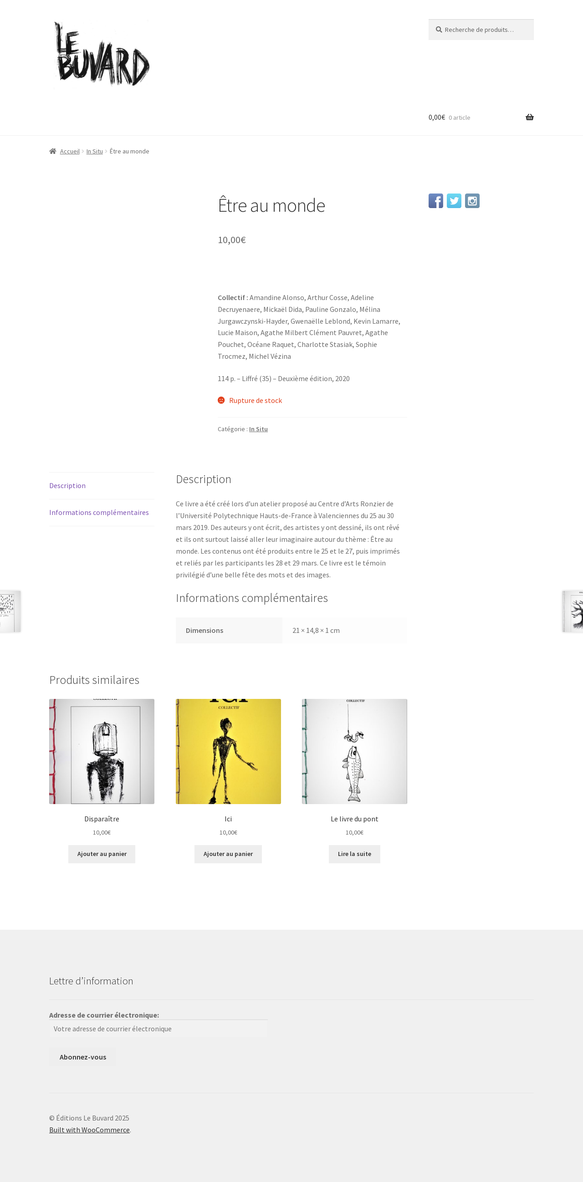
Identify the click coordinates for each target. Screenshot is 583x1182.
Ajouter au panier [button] (102, 854)
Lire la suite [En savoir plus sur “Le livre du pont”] (354, 854)
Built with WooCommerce (89, 1129)
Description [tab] (67, 485)
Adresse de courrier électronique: (158, 1024)
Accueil (70, 151)
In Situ (95, 151)
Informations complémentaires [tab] (99, 512)
